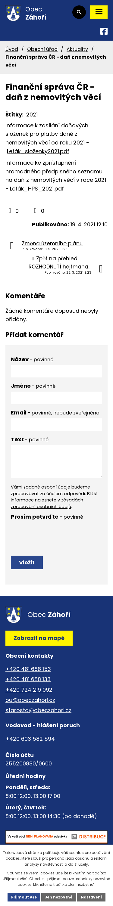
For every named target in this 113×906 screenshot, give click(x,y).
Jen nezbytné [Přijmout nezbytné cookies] (59, 897)
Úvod (11, 49)
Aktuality (77, 49)
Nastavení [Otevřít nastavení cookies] (91, 897)
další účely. (78, 864)
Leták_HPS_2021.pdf (37, 188)
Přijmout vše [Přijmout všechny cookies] (24, 897)
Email (55, 412)
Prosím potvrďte (47, 516)
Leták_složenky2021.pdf (38, 151)
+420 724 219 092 (28, 689)
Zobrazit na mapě (39, 638)
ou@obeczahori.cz (30, 700)
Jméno (33, 385)
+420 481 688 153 (28, 669)
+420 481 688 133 (28, 679)
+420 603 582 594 (30, 739)
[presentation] (56, 534)
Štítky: (14, 114)
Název (32, 359)
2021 (32, 114)
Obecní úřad (42, 49)
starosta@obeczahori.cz (38, 710)
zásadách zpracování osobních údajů (47, 503)
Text (30, 439)
